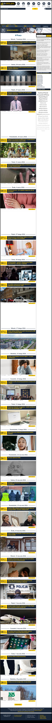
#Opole (45, 93)
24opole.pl (3, 24)
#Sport (45, 97)
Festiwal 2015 (40, 79)
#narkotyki (41, 127)
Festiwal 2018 (40, 83)
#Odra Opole (45, 118)
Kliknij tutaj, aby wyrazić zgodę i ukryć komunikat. (26, 711)
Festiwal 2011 (40, 76)
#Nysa (43, 121)
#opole (41, 97)
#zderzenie (43, 103)
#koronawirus (43, 106)
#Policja (46, 95)
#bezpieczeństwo (43, 112)
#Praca (14, 24)
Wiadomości (9, 24)
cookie (41, 709)
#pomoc (46, 121)
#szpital (42, 125)
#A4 (38, 127)
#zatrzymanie (43, 104)
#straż (46, 116)
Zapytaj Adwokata (41, 87)
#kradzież (43, 114)
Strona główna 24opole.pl (18, 715)
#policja (40, 93)
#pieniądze (47, 127)
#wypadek (40, 95)
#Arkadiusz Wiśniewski (43, 123)
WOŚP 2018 (39, 85)
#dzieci (44, 127)
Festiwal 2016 (40, 80)
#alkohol (39, 114)
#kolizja (45, 110)
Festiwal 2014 (40, 77)
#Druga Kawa (41, 116)
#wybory (40, 118)
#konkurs (46, 120)
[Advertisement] (26, 17)
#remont (40, 121)
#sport (41, 99)
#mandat (43, 130)
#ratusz (48, 114)
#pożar (46, 101)
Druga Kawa (39, 75)
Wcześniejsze (18, 704)
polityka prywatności (38, 710)
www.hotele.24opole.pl (17, 716)
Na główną (39, 84)
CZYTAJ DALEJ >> (32, 61)
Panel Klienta (42, 715)
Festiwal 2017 (40, 81)
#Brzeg (46, 125)
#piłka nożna (41, 120)
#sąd (48, 125)
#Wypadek (39, 125)
